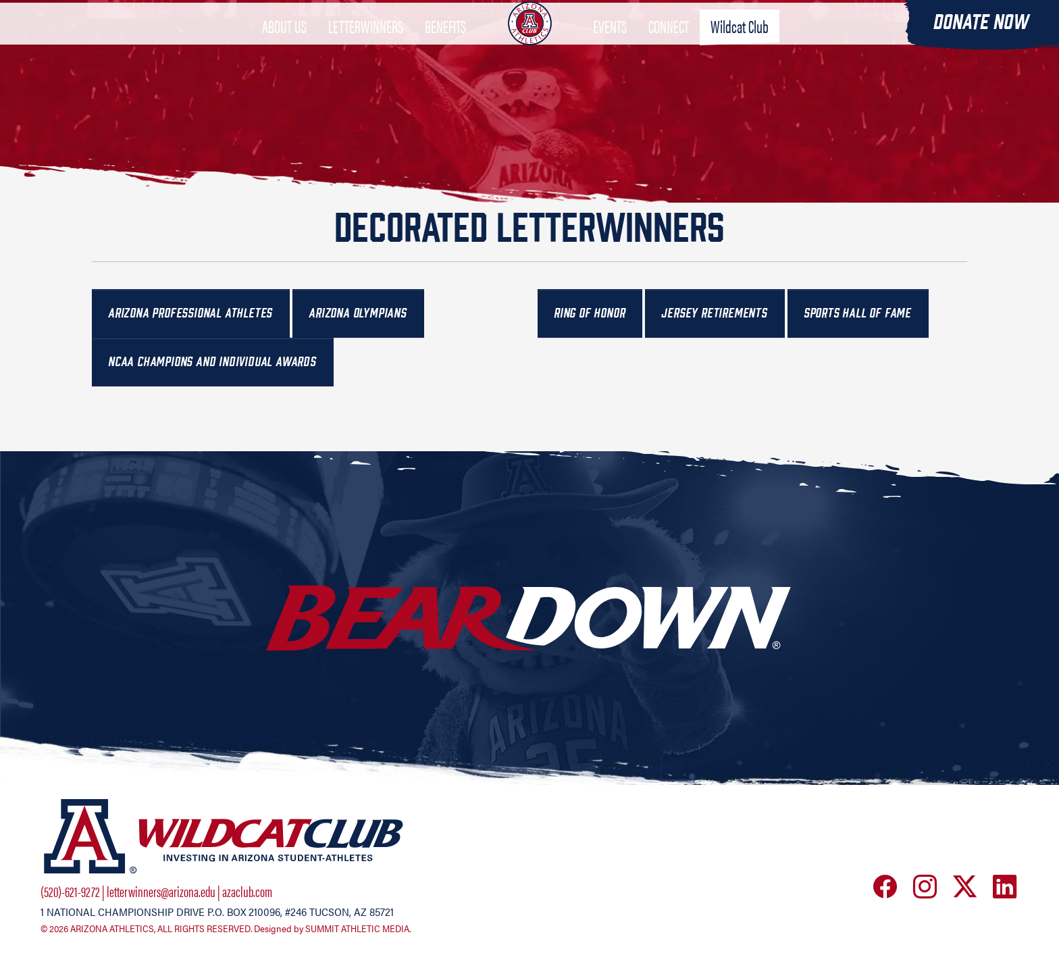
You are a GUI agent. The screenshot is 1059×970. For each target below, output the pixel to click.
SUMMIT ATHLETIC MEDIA (357, 929)
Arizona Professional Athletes (191, 313)
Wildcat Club (740, 43)
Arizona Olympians (358, 313)
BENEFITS (445, 43)
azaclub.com (247, 891)
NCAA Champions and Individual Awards (213, 361)
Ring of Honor (589, 313)
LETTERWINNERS (365, 43)
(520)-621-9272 (70, 891)
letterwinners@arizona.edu (161, 891)
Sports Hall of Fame (858, 313)
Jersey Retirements (714, 313)
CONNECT (668, 43)
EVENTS (610, 43)
